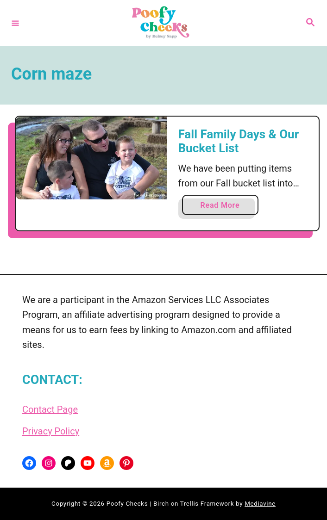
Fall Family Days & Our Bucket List (238, 141)
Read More (223, 207)
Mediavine (260, 503)
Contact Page (50, 409)
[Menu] (15, 22)
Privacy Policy (50, 431)
